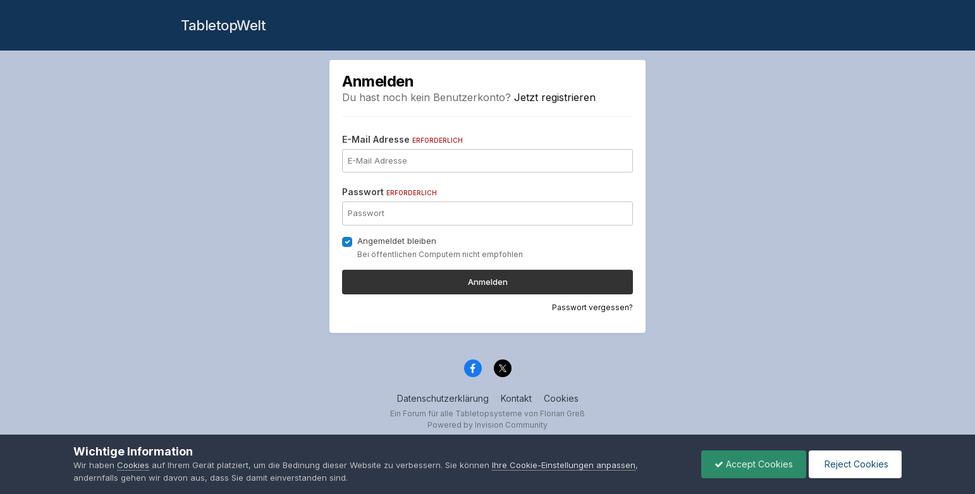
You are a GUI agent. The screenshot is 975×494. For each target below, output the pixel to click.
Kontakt (516, 398)
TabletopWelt (223, 25)
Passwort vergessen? (592, 307)
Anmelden (488, 282)
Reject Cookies (855, 464)
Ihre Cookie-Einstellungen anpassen (563, 465)
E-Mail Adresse (402, 139)
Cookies (561, 398)
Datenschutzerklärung (443, 398)
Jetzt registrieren (555, 97)
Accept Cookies (753, 464)
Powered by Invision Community (487, 425)
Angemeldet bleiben (396, 241)
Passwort (389, 191)
